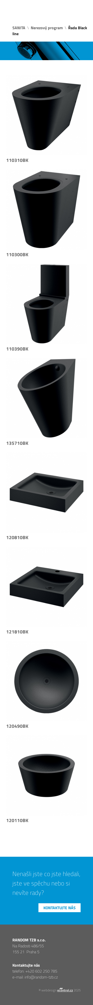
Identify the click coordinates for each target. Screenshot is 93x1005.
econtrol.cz (65, 990)
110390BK (17, 348)
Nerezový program (47, 28)
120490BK (17, 726)
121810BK (17, 631)
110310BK (17, 160)
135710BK (17, 443)
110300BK (17, 254)
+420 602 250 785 (41, 971)
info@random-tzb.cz (41, 977)
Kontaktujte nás (59, 908)
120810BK (17, 537)
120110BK (17, 820)
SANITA (18, 28)
